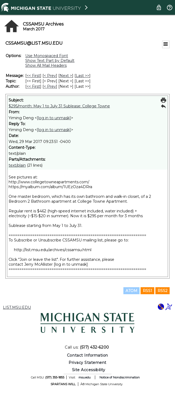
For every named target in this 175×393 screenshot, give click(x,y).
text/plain (17, 165)
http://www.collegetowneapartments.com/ (49, 182)
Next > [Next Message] (66, 75)
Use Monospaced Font (46, 55)
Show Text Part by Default (49, 60)
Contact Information (87, 355)
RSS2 (162, 290)
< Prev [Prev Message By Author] (50, 86)
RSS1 (147, 290)
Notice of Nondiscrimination (119, 377)
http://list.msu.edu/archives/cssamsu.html (52, 249)
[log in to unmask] (54, 117)
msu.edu (84, 377)
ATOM (131, 290)
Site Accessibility (88, 369)
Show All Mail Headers (46, 65)
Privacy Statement (87, 362)
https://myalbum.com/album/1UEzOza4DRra (50, 186)
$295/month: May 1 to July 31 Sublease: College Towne (59, 106)
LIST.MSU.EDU (17, 307)
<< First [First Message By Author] (33, 86)
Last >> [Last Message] (82, 75)
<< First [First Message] (33, 75)
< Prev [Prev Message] (50, 75)
